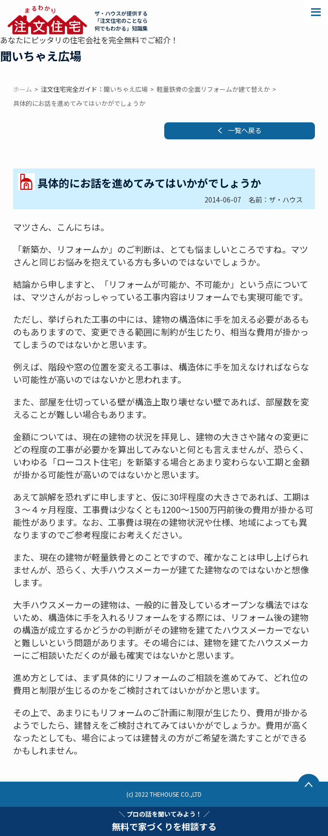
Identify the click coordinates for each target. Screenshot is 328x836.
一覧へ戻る (245, 130)
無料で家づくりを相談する (164, 821)
